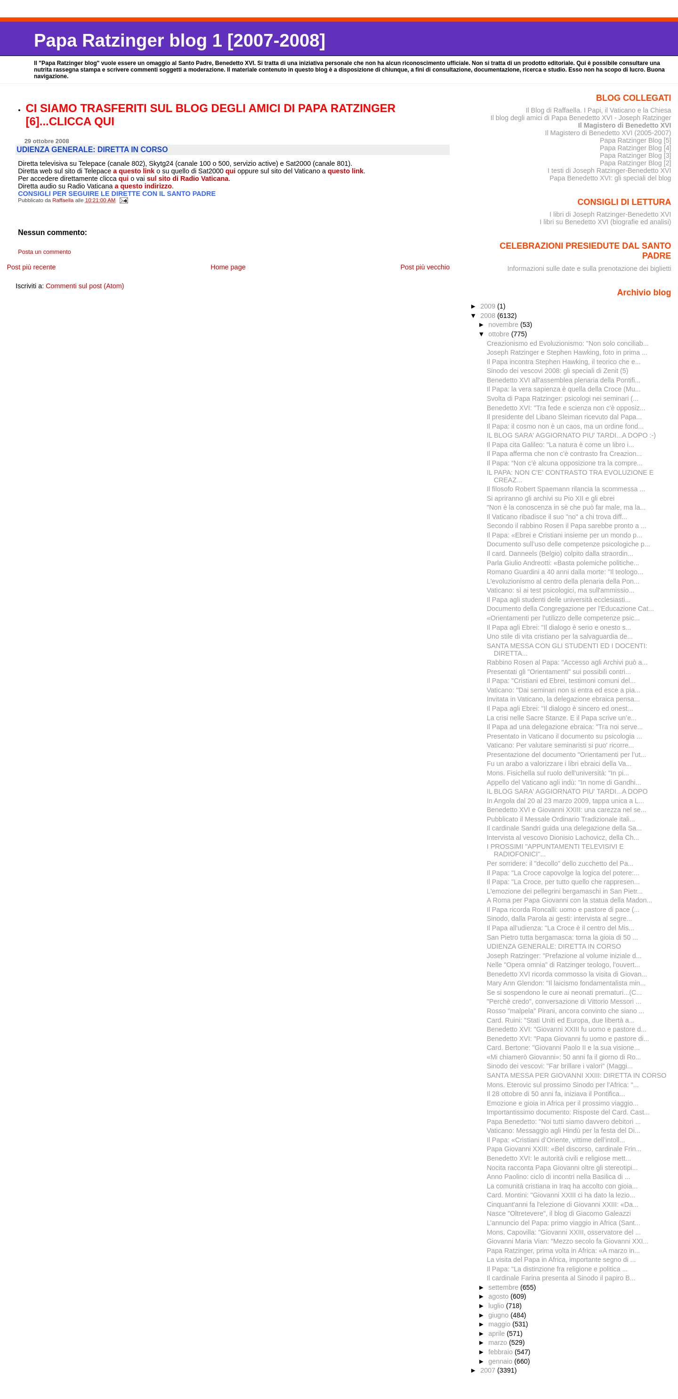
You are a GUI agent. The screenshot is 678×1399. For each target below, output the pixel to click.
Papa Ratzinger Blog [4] (635, 148)
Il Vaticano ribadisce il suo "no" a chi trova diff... (557, 517)
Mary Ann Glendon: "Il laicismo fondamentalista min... (566, 983)
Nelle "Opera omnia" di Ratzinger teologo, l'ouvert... (563, 964)
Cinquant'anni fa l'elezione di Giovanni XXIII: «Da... (562, 1204)
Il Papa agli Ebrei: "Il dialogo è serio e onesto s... (559, 627)
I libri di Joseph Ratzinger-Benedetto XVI (610, 214)
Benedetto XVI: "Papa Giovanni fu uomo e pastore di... (568, 1038)
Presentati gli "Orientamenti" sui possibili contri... (559, 671)
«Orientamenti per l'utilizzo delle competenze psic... (563, 618)
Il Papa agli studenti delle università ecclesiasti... (559, 599)
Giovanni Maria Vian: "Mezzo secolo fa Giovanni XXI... (568, 1241)
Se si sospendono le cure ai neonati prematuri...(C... (564, 992)
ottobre (499, 334)
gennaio (501, 1361)
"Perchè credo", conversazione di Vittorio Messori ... (564, 1001)
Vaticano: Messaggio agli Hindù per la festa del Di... (563, 1130)
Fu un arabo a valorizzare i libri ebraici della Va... (559, 763)
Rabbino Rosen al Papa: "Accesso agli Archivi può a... (567, 662)
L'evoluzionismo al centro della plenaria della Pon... (563, 581)
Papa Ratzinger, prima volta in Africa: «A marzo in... (563, 1250)
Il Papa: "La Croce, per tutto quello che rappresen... (563, 882)
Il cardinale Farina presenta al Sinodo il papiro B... (561, 1278)
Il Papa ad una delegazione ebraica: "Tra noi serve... (565, 727)
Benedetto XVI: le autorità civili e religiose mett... (559, 1158)
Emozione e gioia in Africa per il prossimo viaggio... (562, 1103)
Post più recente (31, 267)
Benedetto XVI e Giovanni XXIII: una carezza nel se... (566, 809)
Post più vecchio (425, 267)
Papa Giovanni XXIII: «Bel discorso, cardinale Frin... (564, 1149)
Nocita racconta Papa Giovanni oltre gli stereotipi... (562, 1167)
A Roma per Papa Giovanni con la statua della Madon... (570, 900)
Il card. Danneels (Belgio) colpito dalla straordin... (560, 553)
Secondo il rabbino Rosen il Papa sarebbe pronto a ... (566, 525)
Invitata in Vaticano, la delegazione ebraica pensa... (563, 699)
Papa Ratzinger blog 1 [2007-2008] (179, 40)
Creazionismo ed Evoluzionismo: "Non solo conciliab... (568, 343)
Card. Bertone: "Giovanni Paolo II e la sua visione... (563, 1047)
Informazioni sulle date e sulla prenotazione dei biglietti (589, 268)
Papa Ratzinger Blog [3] (635, 155)
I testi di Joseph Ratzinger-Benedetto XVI (609, 170)
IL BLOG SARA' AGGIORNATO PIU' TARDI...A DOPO (567, 791)
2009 (488, 306)
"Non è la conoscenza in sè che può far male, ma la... (566, 507)
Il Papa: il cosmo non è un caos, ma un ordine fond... (565, 426)
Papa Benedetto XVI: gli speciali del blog (610, 178)
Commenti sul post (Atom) (85, 286)
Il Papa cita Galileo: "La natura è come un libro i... (560, 444)
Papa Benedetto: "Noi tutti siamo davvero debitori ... (564, 1121)
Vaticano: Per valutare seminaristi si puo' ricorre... (560, 745)
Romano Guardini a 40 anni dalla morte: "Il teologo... (565, 572)
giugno (499, 1315)
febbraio (501, 1352)
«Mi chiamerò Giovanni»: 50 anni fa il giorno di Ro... (564, 1057)
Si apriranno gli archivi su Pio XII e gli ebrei (550, 498)
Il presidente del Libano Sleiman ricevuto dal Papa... (564, 417)
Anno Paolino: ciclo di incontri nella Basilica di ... (558, 1176)
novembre (504, 324)
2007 (488, 1370)
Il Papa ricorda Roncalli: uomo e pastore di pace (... (563, 909)
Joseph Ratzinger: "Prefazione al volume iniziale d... (564, 956)
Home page (227, 267)
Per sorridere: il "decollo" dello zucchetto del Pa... (560, 863)
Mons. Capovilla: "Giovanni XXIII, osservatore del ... (564, 1232)
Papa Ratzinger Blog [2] (635, 163)
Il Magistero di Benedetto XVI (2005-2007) (608, 133)
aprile (497, 1333)
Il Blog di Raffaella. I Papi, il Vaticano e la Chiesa (598, 110)
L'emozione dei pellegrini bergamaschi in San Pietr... (565, 891)
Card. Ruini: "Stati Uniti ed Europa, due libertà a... (561, 1020)
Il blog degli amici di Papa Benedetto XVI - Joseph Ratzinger (581, 118)
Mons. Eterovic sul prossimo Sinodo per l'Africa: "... (563, 1085)
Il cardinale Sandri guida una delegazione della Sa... (564, 828)
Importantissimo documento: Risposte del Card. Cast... (568, 1112)
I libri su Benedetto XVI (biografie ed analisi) (605, 222)
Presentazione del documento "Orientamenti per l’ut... (566, 754)
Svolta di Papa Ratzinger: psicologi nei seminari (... (562, 398)
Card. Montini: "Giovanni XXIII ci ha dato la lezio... (561, 1195)
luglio (497, 1306)
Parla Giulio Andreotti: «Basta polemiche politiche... (563, 563)
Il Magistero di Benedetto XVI (624, 125)
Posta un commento (44, 252)
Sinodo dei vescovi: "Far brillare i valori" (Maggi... (560, 1066)
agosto (499, 1296)
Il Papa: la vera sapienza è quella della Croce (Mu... (564, 389)
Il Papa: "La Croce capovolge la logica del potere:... (563, 873)
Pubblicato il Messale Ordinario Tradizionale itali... (561, 819)
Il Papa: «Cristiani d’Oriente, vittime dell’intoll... (556, 1140)
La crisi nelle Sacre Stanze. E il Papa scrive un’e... (562, 718)
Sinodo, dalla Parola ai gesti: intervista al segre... (559, 918)
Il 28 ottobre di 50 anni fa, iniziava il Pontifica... (556, 1094)
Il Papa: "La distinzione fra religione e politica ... (557, 1269)
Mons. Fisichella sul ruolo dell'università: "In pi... (558, 773)
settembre (504, 1287)
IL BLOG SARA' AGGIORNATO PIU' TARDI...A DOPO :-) (571, 435)
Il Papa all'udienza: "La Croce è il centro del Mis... (560, 928)
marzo (498, 1342)
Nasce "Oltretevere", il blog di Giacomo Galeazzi (559, 1213)
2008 (488, 315)
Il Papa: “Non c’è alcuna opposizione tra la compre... (565, 463)
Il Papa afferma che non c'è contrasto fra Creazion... (564, 453)
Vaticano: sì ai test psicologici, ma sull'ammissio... (561, 590)
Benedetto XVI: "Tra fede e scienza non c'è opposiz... (566, 408)
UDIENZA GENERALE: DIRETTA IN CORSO (554, 946)
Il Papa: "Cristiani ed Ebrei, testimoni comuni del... (561, 680)
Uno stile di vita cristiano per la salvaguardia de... (560, 636)
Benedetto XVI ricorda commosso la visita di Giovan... (567, 974)
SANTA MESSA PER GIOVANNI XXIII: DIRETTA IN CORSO (577, 1075)
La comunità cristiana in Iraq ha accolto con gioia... (562, 1186)
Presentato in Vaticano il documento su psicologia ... (564, 736)
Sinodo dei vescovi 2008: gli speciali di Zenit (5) (558, 370)
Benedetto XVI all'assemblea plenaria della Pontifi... (564, 380)
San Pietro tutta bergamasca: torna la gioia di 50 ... (562, 937)
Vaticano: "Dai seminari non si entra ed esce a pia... (563, 690)
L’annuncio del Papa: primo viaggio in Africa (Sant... (563, 1223)
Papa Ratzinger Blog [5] (635, 140)
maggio (500, 1324)
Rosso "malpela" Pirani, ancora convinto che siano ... (566, 1011)
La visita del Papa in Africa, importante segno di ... (561, 1259)
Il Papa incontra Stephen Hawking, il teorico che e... (564, 362)
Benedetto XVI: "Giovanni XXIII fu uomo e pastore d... (566, 1029)
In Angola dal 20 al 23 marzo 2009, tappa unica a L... (565, 801)
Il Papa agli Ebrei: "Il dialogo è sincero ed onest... (560, 708)
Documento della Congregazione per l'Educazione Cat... (570, 608)
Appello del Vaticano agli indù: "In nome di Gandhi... (564, 782)
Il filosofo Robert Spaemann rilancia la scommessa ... (566, 489)
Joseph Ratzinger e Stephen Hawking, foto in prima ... (567, 352)
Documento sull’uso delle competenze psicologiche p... (568, 544)
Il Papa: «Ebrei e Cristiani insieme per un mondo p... (564, 535)
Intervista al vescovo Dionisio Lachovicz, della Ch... (563, 837)
